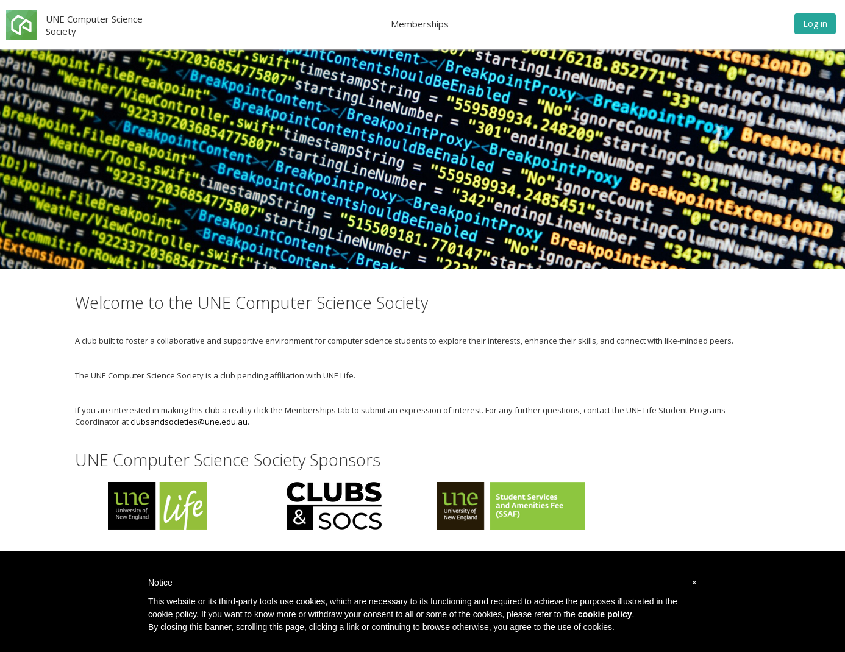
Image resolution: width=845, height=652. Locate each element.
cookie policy (605, 614)
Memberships (420, 24)
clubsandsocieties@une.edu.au (189, 421)
